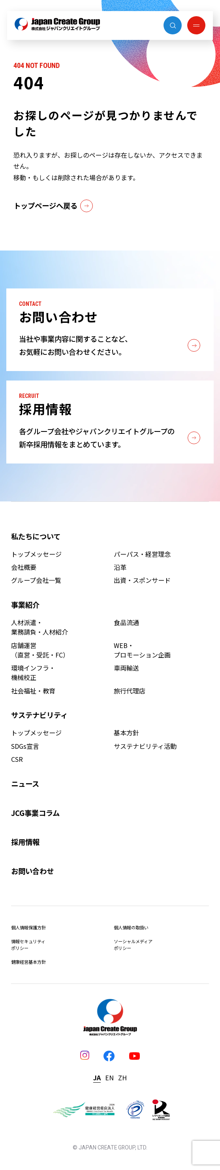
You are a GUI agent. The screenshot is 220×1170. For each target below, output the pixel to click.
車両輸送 (126, 668)
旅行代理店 (129, 690)
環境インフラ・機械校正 (33, 672)
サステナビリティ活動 (145, 746)
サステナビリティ (39, 715)
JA (97, 1077)
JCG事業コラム (35, 813)
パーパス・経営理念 (142, 554)
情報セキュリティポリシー (28, 944)
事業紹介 (25, 604)
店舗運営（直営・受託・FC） (40, 650)
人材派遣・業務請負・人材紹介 (39, 627)
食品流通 (126, 622)
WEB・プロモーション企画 (142, 650)
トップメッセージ (36, 554)
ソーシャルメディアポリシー (133, 944)
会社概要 (23, 567)
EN (109, 1077)
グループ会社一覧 (36, 580)
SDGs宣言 (25, 746)
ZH (122, 1077)
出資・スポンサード (142, 580)
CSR (17, 759)
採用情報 (25, 842)
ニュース (25, 783)
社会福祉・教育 (33, 690)
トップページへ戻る (52, 206)
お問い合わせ (32, 871)
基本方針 (126, 732)
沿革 (120, 567)
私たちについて (35, 536)
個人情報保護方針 (28, 927)
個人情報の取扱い (131, 927)
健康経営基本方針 (28, 962)
